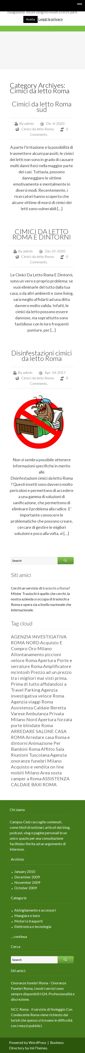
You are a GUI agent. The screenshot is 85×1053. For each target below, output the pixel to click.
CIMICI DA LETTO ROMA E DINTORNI (41, 234)
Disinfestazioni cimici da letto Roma (41, 355)
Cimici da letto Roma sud (41, 106)
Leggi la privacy (50, 19)
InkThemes (38, 1048)
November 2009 (27, 882)
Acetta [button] (30, 19)
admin (29, 123)
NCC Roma (20, 1009)
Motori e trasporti (28, 921)
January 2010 (24, 871)
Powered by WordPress (27, 1042)
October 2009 (25, 888)
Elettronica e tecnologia (32, 926)
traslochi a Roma (55, 588)
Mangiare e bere (27, 915)
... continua (19, 936)
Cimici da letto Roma (37, 129)
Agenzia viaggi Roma (32, 701)
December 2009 (27, 877)
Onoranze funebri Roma (29, 983)
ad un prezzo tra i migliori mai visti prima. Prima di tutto (41, 678)
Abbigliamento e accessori (35, 910)
